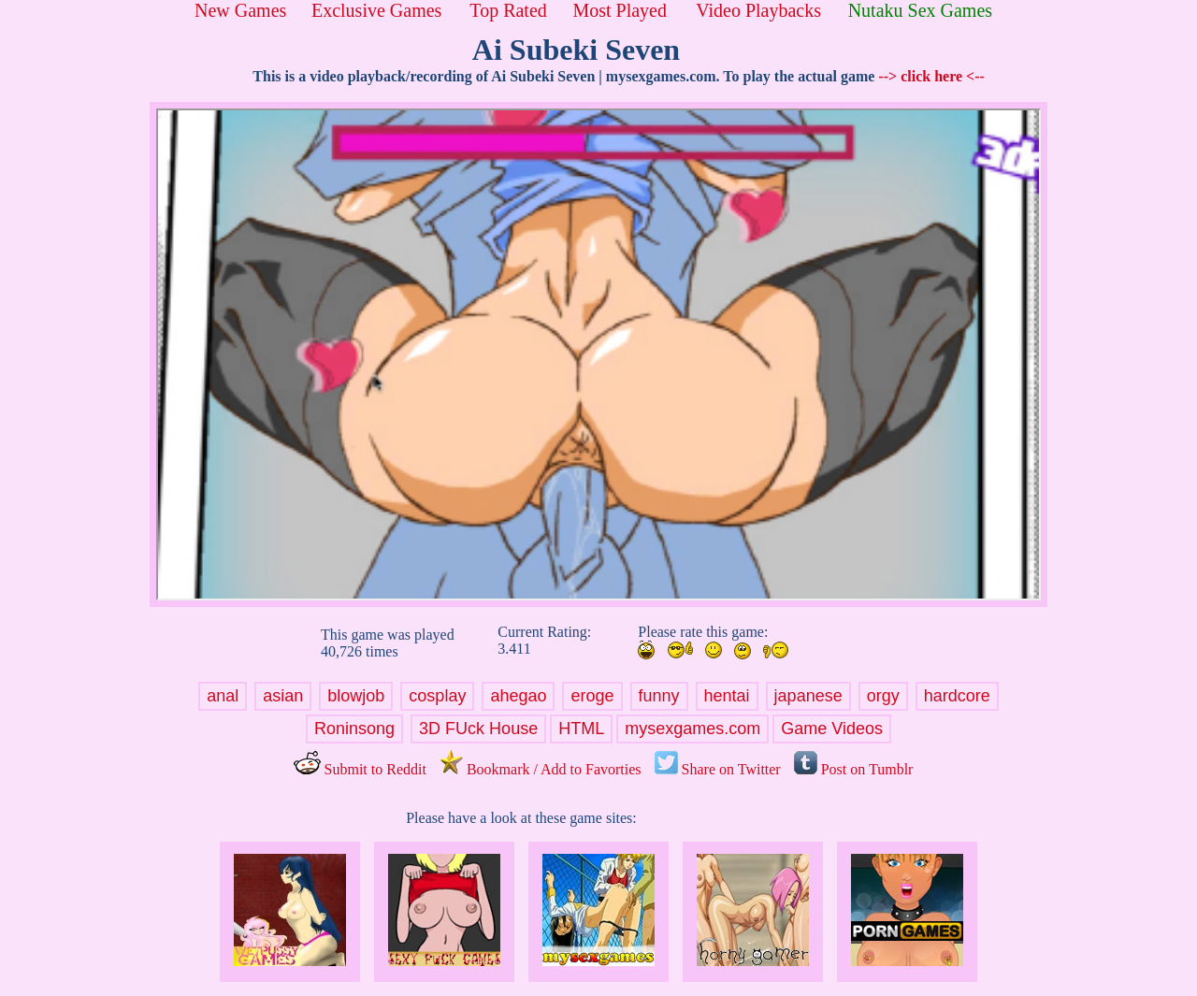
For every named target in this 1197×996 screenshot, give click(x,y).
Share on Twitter (718, 769)
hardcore (957, 695)
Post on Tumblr (854, 769)
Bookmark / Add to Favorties (541, 769)
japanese (808, 695)
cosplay (437, 695)
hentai (727, 695)
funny (659, 695)
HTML (581, 728)
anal (222, 695)
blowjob (355, 695)
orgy (883, 695)
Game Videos (832, 728)
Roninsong (354, 728)
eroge (591, 695)
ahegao (518, 695)
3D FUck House (478, 728)
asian (283, 695)
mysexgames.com (692, 728)
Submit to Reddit (360, 769)
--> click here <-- (931, 76)
